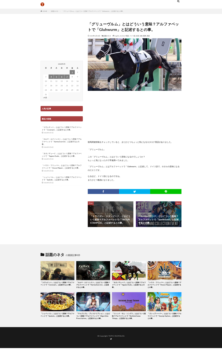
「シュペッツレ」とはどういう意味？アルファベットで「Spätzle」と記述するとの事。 (62, 178)
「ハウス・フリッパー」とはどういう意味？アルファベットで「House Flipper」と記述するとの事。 (62, 166)
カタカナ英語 (124, 36)
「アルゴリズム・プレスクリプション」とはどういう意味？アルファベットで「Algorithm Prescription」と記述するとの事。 (93, 319)
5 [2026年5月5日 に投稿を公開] (56, 77)
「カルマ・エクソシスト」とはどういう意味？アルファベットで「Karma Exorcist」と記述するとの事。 (62, 141)
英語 (148, 36)
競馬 (144, 36)
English (116, 36)
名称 (141, 36)
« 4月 (45, 97)
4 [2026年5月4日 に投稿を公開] (51, 77)
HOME (45, 11)
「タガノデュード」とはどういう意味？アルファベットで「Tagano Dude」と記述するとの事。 (62, 154)
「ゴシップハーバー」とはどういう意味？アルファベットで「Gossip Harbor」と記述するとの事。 (163, 318)
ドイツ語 (132, 36)
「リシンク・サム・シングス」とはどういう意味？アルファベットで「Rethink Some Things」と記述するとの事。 (128, 318)
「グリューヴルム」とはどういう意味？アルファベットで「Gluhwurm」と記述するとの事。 (93, 11)
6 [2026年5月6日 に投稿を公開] (61, 77)
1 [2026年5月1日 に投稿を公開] (72, 72)
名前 (137, 36)
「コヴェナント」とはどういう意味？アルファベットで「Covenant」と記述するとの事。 (62, 128)
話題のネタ (54, 11)
